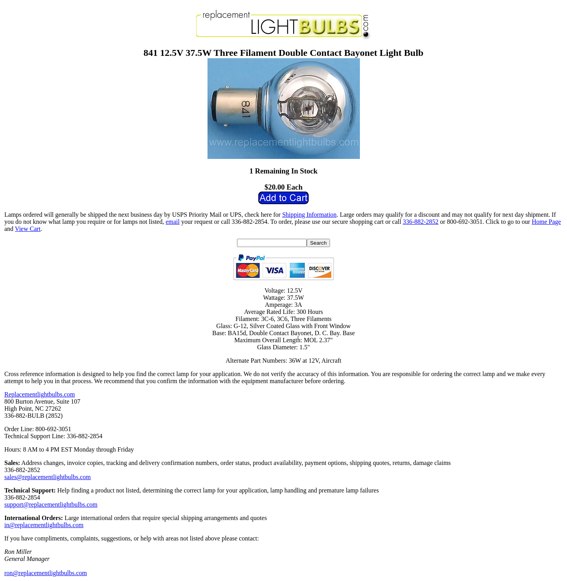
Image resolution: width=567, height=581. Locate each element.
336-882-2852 (421, 221)
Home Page (546, 221)
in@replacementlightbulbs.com (43, 525)
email (173, 221)
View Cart (28, 228)
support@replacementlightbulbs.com (50, 504)
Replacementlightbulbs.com (39, 394)
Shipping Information (309, 214)
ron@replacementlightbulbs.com (45, 573)
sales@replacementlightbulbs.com (47, 477)
